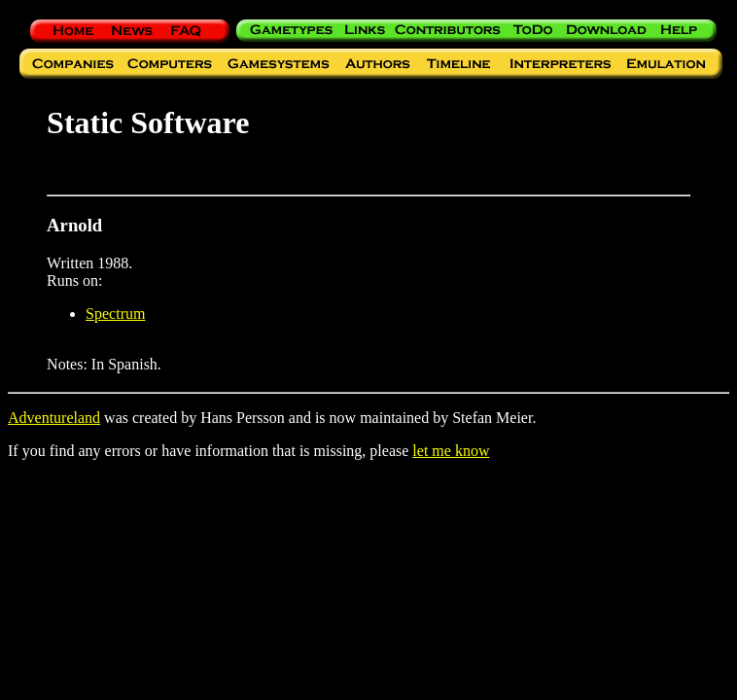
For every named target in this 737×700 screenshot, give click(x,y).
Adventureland (54, 417)
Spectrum (115, 313)
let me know (450, 450)
